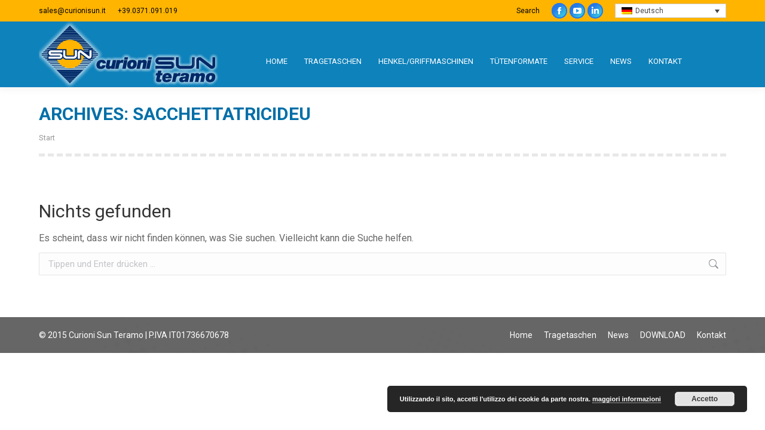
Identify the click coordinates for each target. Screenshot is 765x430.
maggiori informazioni (626, 399)
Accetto (704, 399)
